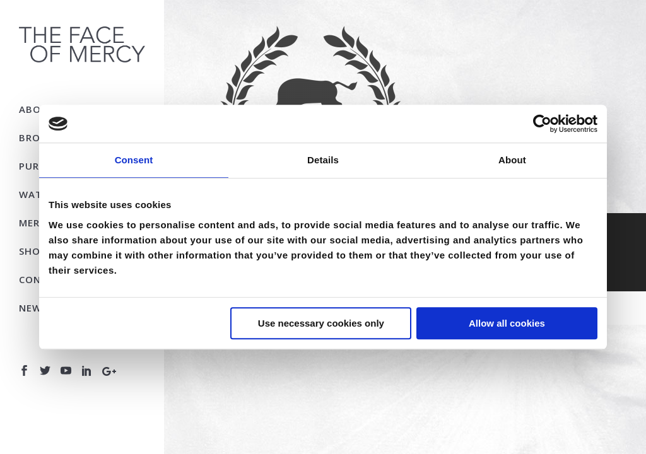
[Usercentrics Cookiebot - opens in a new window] (542, 123)
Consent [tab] (134, 159)
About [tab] (512, 159)
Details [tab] (323, 159)
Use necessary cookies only (321, 323)
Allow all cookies (507, 323)
